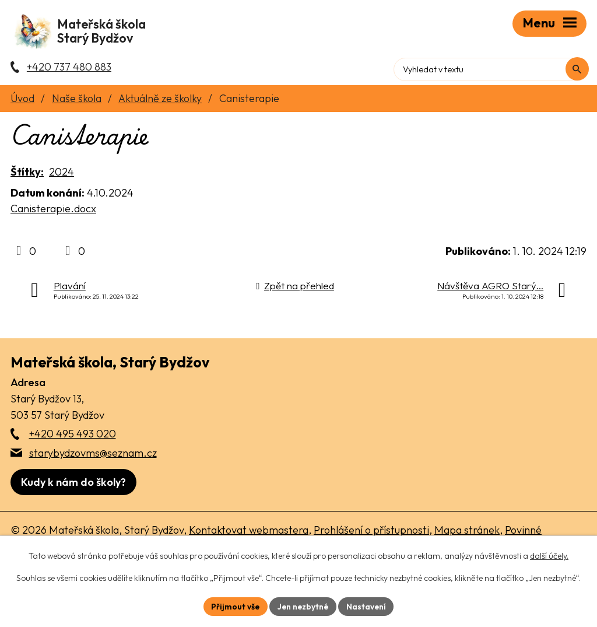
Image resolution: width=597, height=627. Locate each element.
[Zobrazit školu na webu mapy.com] (73, 485)
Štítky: (27, 175)
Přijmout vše (234, 606)
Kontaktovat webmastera (248, 533)
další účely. (549, 556)
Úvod (22, 101)
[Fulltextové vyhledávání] (537, 67)
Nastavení (367, 606)
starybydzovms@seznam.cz (93, 456)
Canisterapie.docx (53, 212)
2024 (61, 175)
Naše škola (76, 101)
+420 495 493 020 (72, 437)
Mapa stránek (467, 533)
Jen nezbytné (303, 606)
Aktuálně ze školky (160, 101)
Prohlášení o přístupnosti (371, 533)
